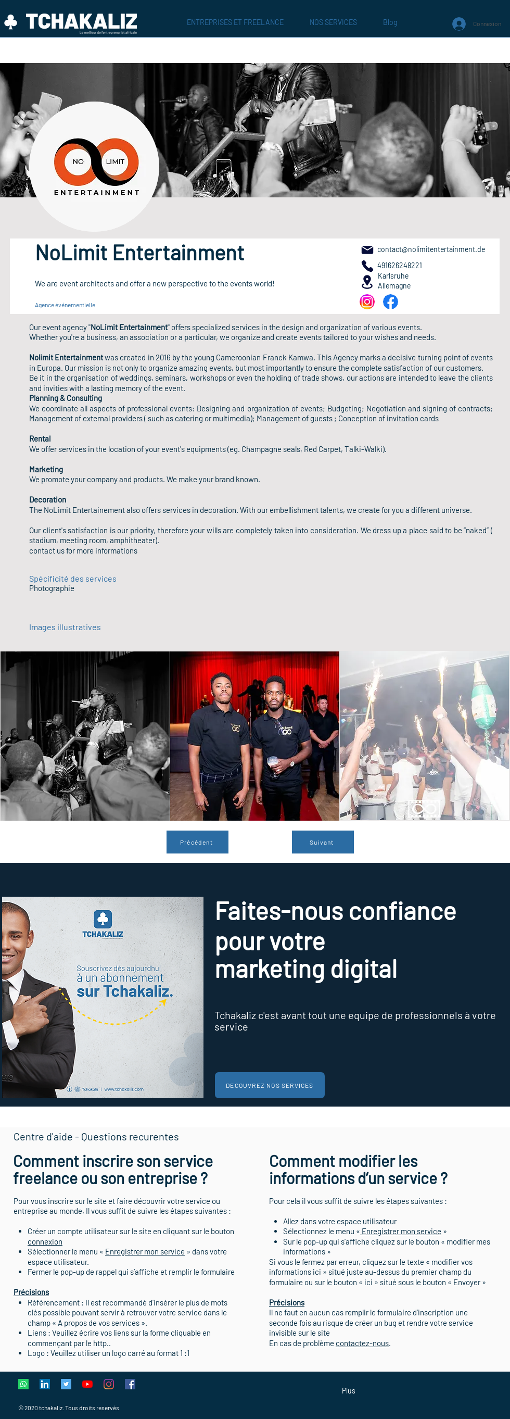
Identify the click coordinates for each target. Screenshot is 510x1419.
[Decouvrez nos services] (270, 1085)
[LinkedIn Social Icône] (45, 1384)
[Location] (367, 282)
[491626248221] (367, 266)
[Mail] (367, 250)
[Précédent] (197, 842)
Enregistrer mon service (145, 1251)
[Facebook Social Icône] (130, 1384)
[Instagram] (109, 1384)
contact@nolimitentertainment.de (431, 249)
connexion (45, 1241)
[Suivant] (323, 842)
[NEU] (367, 302)
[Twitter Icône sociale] (66, 1384)
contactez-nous (362, 1343)
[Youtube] (87, 1384)
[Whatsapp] (23, 1384)
